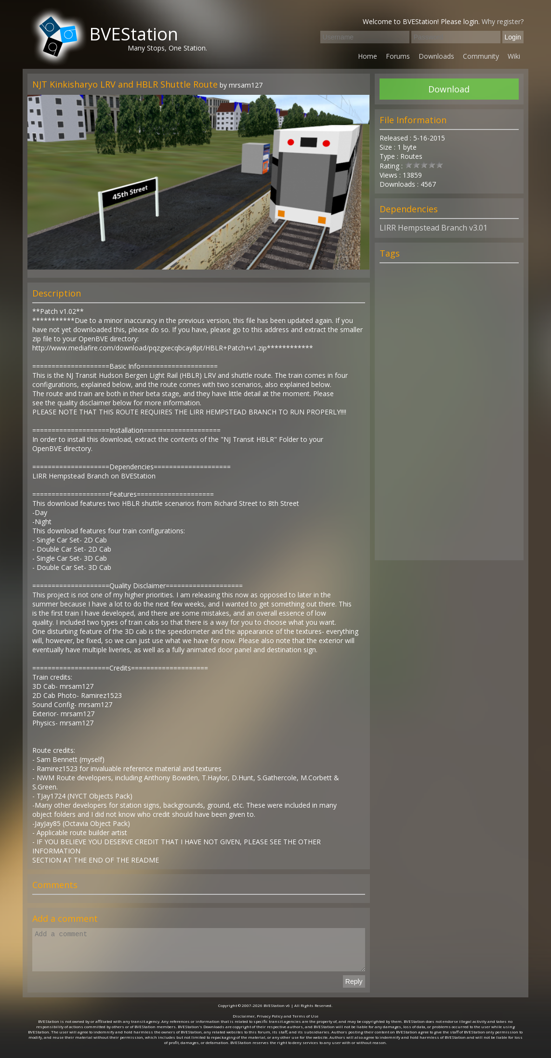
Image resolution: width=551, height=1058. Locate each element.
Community (481, 56)
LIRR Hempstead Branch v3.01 (433, 227)
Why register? (503, 21)
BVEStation (133, 34)
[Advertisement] (449, 415)
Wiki (514, 56)
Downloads (436, 56)
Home (367, 56)
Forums (398, 56)
